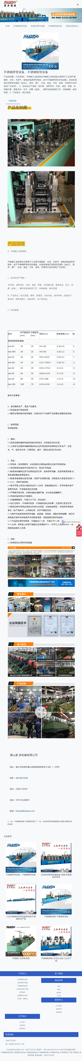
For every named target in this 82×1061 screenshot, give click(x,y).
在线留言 (22, 1025)
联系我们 (22, 1028)
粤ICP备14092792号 (50, 1050)
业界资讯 (59, 1009)
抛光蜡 (59, 992)
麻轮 (58, 989)
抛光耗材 (59, 980)
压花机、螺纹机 (22, 998)
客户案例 (59, 973)
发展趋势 (59, 1012)
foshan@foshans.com (25, 811)
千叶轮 (59, 996)
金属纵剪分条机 (22, 995)
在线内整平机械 (38, 26)
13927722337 (11, 1041)
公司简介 (22, 1022)
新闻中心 (59, 1000)
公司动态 (59, 1006)
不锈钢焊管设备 (20, 26)
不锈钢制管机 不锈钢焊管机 (25, 821)
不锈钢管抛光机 (55, 26)
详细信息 (13, 101)
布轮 (58, 986)
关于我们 (22, 1016)
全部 (7, 26)
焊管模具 (22, 992)
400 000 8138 (22, 778)
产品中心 (22, 973)
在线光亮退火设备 (22, 989)
